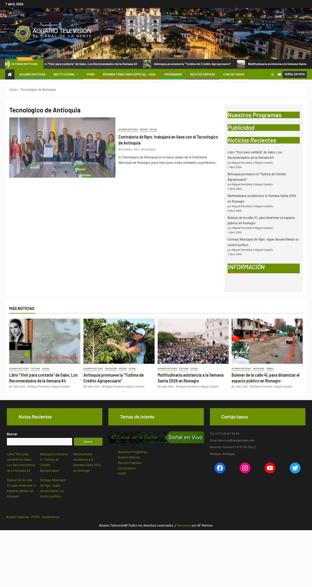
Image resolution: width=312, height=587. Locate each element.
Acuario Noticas (129, 457)
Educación (111, 369)
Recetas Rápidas (202, 74)
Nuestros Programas (132, 452)
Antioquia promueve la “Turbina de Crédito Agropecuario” (191, 64)
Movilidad (258, 369)
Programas (173, 74)
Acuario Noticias (32, 74)
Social (153, 129)
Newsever (184, 525)
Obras (270, 369)
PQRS (91, 74)
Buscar (12, 434)
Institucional (64, 74)
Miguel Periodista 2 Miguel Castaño (50, 386)
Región (144, 129)
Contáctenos (233, 74)
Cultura (35, 369)
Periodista (150, 149)
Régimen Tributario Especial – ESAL (129, 74)
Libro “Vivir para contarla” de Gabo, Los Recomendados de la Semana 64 (87, 64)
